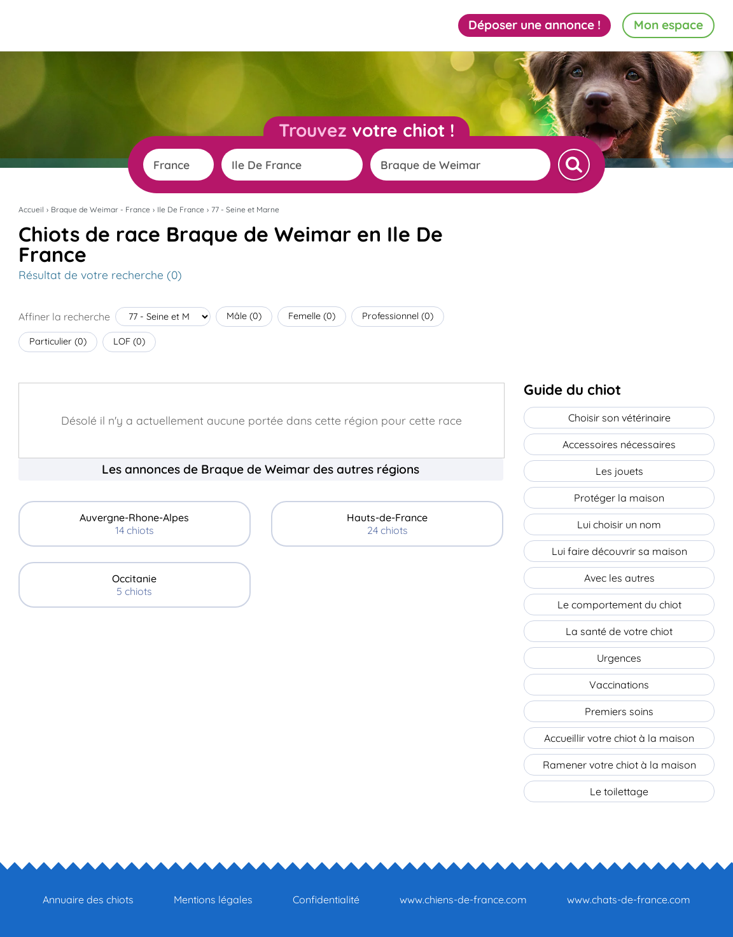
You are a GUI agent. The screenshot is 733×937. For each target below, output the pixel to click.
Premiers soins (619, 711)
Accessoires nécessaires (619, 444)
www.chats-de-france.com (628, 899)
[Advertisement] (261, 712)
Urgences (619, 658)
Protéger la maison (619, 497)
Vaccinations (619, 684)
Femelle (311, 316)
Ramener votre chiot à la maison (619, 764)
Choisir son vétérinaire (619, 417)
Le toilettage (619, 791)
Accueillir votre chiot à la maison (619, 738)
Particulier (58, 341)
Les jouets (619, 471)
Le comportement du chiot (619, 604)
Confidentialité (326, 899)
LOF (129, 341)
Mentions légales (213, 899)
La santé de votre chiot (619, 631)
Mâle (244, 316)
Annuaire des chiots (88, 899)
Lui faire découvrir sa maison (619, 551)
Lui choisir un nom (619, 524)
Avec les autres (619, 577)
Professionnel (397, 316)
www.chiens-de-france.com (463, 899)
